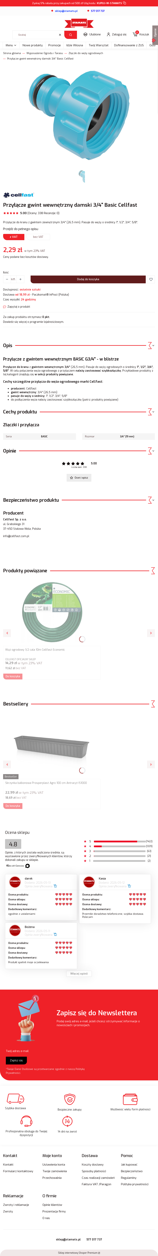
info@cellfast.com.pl (16, 536)
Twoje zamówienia (54, 1171)
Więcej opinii (79, 974)
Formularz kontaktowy (18, 1171)
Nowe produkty (32, 45)
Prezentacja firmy (54, 1211)
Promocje (54, 45)
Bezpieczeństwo (132, 1171)
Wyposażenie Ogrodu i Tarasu (44, 53)
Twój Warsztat (99, 45)
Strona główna (12, 53)
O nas (46, 1218)
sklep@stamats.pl (68, 1239)
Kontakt (8, 1165)
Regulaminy (128, 1178)
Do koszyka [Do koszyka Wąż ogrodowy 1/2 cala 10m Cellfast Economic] (13, 676)
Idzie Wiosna (74, 45)
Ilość (6, 272)
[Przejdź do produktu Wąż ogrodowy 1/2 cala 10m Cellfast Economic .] (52, 612)
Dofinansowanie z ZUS (129, 45)
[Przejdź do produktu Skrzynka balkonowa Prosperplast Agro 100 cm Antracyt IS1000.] (52, 745)
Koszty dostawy (92, 1165)
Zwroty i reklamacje (16, 1205)
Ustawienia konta (53, 1165)
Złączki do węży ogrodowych (86, 53)
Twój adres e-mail (17, 1051)
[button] (70, 35)
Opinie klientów (52, 1205)
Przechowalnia (52, 1178)
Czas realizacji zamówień (98, 1178)
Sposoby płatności (94, 1171)
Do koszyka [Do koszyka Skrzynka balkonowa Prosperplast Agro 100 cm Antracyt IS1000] (13, 806)
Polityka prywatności (134, 1184)
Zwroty (8, 1211)
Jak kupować (129, 1165)
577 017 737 (94, 1239)
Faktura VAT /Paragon (96, 1184)
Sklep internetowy (77, 1252)
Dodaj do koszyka (88, 279)
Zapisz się (16, 1060)
